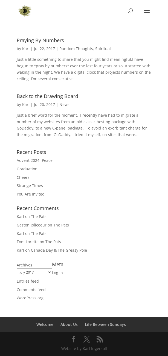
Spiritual (103, 48)
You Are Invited (31, 194)
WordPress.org (30, 297)
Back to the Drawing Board (47, 96)
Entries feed (28, 281)
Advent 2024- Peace (35, 160)
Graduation (27, 168)
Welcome (44, 324)
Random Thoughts (76, 48)
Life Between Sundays (105, 324)
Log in (57, 272)
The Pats (39, 216)
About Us (69, 324)
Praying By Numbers (40, 40)
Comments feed (31, 289)
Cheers (23, 177)
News (64, 104)
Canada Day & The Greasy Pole (59, 250)
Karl (26, 48)
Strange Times (30, 185)
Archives (24, 265)
